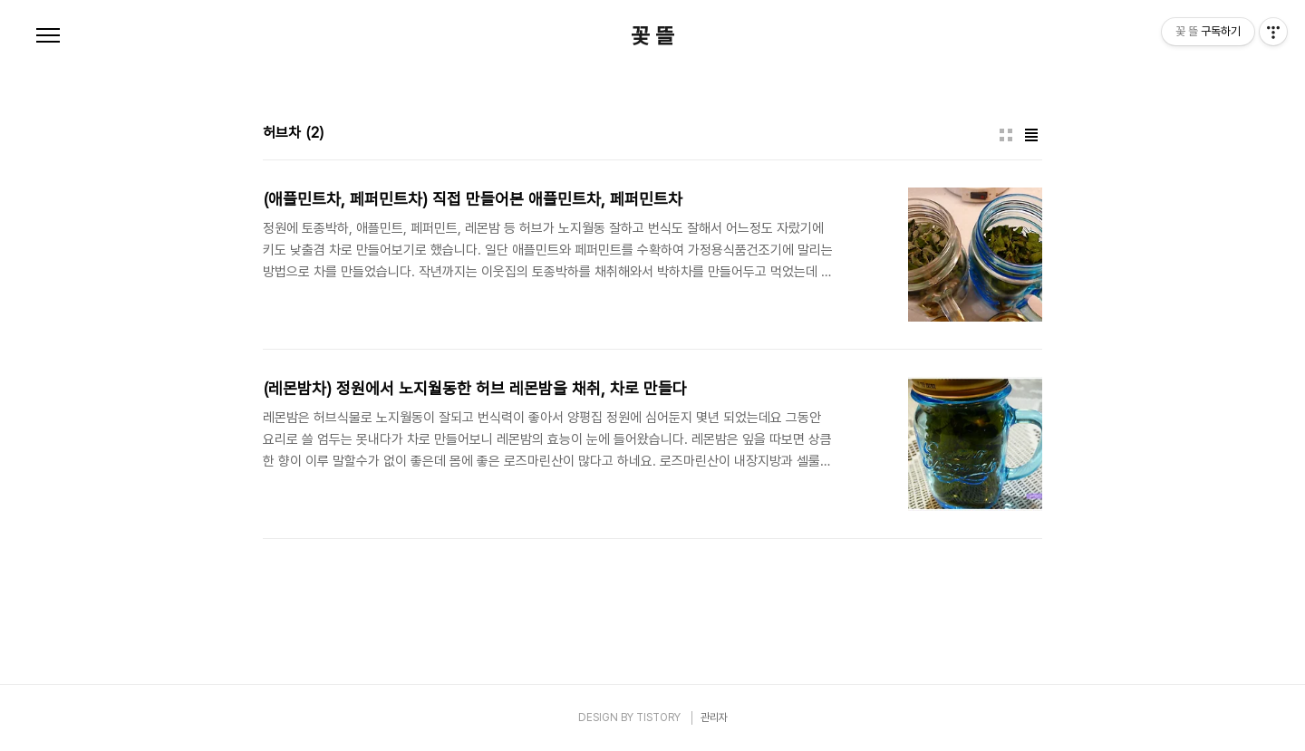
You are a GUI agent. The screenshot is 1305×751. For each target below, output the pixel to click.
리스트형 (1031, 135)
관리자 (714, 717)
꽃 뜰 (652, 36)
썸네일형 (1006, 135)
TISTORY (658, 717)
